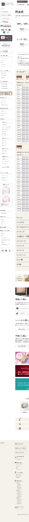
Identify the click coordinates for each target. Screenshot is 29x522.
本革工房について (3, 97)
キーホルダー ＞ (18, 469)
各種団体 (2, 77)
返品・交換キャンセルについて (5, 134)
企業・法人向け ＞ (19, 474)
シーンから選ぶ (6, 70)
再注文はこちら (6, 22)
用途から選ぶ (5, 55)
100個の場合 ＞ (18, 497)
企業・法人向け (22, 329)
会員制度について (5, 156)
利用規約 (2, 242)
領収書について (4, 153)
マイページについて (5, 161)
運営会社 (2, 233)
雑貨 (2, 62)
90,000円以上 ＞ (19, 503)
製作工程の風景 (3, 227)
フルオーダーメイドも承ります (19, 507)
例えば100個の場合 (4, 88)
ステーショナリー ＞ (19, 464)
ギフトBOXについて (4, 180)
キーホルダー (22, 313)
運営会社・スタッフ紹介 (4, 230)
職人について (3, 102)
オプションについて (4, 175)
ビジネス (2, 60)
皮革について (3, 111)
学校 (2, 223)
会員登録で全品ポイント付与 (22, 1)
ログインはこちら (6, 18)
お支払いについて (5, 148)
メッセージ (3, 100)
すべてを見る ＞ (18, 459)
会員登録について (5, 159)
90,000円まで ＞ (19, 502)
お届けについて (4, 138)
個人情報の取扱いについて (5, 244)
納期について (4, 140)
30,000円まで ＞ (19, 491)
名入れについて (3, 113)
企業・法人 (3, 221)
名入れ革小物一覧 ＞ (20, 457)
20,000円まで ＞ (19, 487)
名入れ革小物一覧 (21, 4)
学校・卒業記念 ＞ (19, 476)
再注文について (4, 131)
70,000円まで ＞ (19, 494)
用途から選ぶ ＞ (19, 462)
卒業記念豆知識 (3, 213)
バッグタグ (3, 66)
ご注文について (4, 122)
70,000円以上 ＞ (19, 496)
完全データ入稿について (6, 129)
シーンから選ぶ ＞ (20, 472)
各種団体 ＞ (18, 477)
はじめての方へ (6, 11)
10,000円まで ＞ (19, 484)
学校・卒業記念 (3, 75)
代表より (2, 235)
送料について (4, 145)
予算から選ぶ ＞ (19, 480)
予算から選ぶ (5, 81)
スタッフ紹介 (3, 237)
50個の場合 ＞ (18, 490)
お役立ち (2, 219)
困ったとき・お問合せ (7, 15)
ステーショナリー (23, 308)
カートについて (4, 163)
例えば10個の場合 (22, 346)
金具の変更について (4, 177)
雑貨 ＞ (17, 467)
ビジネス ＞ (18, 466)
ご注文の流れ (4, 124)
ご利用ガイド (2, 119)
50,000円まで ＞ (19, 493)
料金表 (2, 115)
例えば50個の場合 (4, 86)
